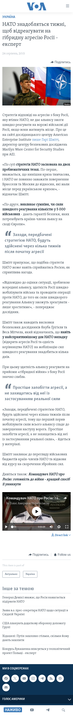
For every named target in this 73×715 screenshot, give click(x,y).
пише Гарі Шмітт (45, 140)
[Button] (61, 62)
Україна (8, 17)
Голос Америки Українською (29, 503)
